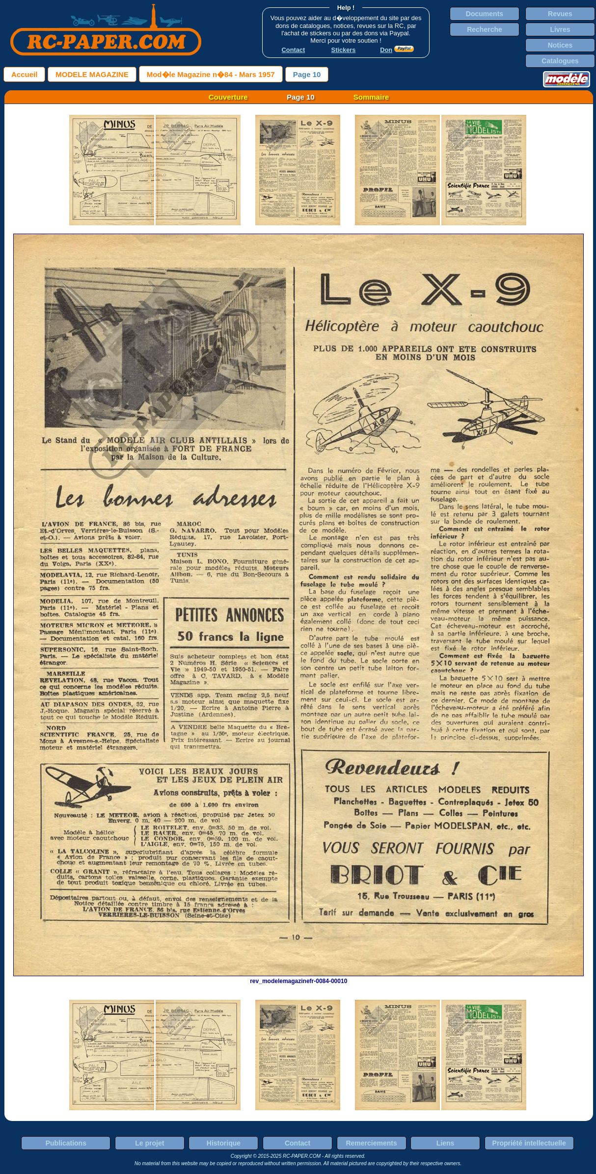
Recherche (484, 29)
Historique (224, 1143)
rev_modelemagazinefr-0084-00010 (298, 978)
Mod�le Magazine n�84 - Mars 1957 (211, 74)
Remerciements (371, 1143)
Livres (560, 29)
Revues (560, 14)
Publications (66, 1143)
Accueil (24, 74)
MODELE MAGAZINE (91, 74)
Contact (297, 1143)
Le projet (149, 1143)
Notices (560, 45)
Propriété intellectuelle (529, 1143)
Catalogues (560, 61)
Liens (445, 1143)
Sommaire (371, 97)
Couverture (228, 97)
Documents (484, 14)
